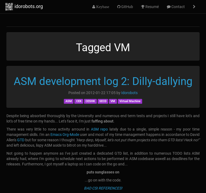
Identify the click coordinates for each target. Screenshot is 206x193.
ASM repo (99, 129)
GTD (20, 140)
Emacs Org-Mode (64, 134)
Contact (176, 7)
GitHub (125, 7)
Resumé (150, 7)
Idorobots (129, 93)
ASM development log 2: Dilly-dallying (103, 81)
